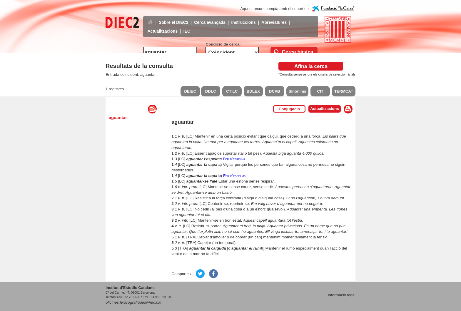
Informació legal (341, 295)
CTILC (232, 91)
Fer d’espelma (234, 159)
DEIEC (190, 91)
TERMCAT (343, 91)
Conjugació (289, 109)
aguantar (118, 117)
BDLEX (253, 91)
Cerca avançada (210, 18)
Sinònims (297, 91)
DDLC (210, 91)
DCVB (274, 91)
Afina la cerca (311, 66)
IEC (186, 26)
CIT (320, 91)
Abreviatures (274, 18)
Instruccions (243, 18)
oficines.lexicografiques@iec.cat (133, 302)
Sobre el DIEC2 (173, 18)
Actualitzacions (163, 26)
